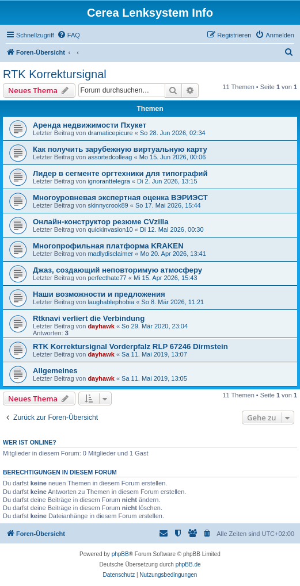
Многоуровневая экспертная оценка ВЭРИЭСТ (120, 197)
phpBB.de (188, 564)
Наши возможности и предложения (99, 294)
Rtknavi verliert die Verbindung (89, 318)
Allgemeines (55, 370)
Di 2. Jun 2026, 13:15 (167, 181)
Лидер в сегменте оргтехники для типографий (120, 173)
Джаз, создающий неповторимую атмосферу (117, 270)
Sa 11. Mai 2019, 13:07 (154, 354)
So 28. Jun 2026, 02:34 (173, 132)
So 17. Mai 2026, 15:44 (168, 205)
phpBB (120, 554)
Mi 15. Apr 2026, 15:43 (166, 277)
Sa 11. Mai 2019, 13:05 (154, 378)
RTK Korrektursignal (55, 74)
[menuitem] (68, 35)
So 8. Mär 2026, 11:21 (172, 301)
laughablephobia (111, 301)
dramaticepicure (110, 132)
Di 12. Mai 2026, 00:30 (172, 229)
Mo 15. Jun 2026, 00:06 (172, 157)
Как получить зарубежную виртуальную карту (120, 149)
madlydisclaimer (110, 253)
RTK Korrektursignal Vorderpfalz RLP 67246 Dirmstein (130, 346)
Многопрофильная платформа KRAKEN (108, 246)
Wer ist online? (29, 442)
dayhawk (101, 326)
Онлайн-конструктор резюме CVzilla (101, 221)
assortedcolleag (110, 157)
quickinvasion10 (110, 229)
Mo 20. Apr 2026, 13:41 (173, 253)
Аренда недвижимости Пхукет (89, 125)
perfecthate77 (107, 277)
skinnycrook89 (108, 205)
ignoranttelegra (109, 181)
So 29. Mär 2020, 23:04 (154, 326)
